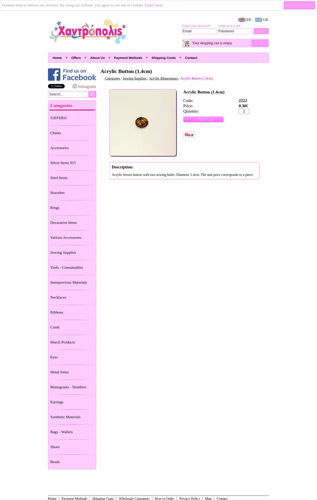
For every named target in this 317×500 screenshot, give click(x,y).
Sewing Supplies (63, 252)
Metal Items (59, 372)
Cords (55, 327)
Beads (55, 462)
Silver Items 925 (63, 163)
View (260, 43)
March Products (62, 342)
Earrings (57, 402)
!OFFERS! (58, 118)
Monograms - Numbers (68, 387)
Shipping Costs (163, 58)
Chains (55, 133)
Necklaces (58, 297)
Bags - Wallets (61, 432)
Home (57, 58)
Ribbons (56, 312)
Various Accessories (65, 237)
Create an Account (229, 25)
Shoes (55, 447)
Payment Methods (128, 58)
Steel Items (59, 177)
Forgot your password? (196, 25)
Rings (54, 207)
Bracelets (57, 192)
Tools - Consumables (66, 267)
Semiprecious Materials (68, 282)
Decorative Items (63, 222)
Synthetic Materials (65, 417)
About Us (97, 58)
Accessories (59, 148)
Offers (76, 58)
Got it (299, 5)
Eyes (54, 357)
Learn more (154, 5)
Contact (191, 58)
